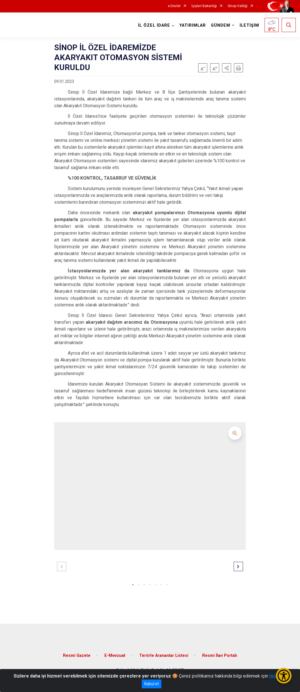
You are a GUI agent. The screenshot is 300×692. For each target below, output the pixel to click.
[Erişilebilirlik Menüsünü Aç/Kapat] (283, 675)
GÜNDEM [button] (220, 25)
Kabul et (151, 684)
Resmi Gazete (76, 655)
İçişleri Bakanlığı (204, 6)
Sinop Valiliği (238, 6)
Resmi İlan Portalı (219, 655)
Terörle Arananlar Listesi (163, 655)
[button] (226, 67)
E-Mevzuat (114, 655)
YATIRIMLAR (192, 25)
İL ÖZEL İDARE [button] (154, 25)
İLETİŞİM (249, 25)
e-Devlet (174, 6)
